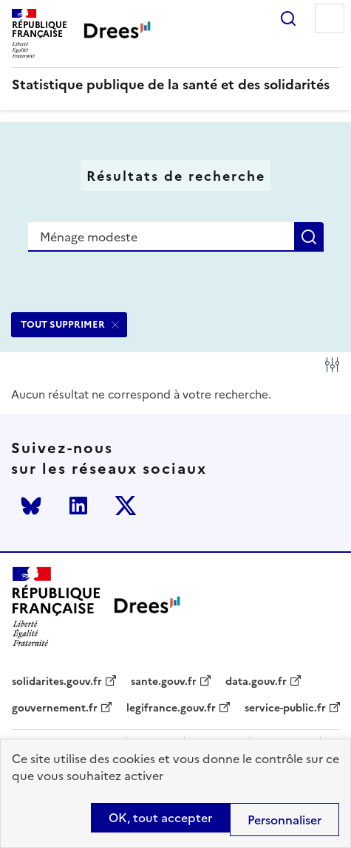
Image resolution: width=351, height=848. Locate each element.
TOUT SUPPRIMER (63, 324)
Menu (329, 18)
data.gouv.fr (256, 682)
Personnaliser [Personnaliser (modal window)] (284, 820)
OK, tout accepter (160, 818)
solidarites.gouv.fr (57, 682)
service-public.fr (285, 708)
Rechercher (288, 18)
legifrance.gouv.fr (171, 708)
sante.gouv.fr (164, 682)
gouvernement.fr (55, 708)
